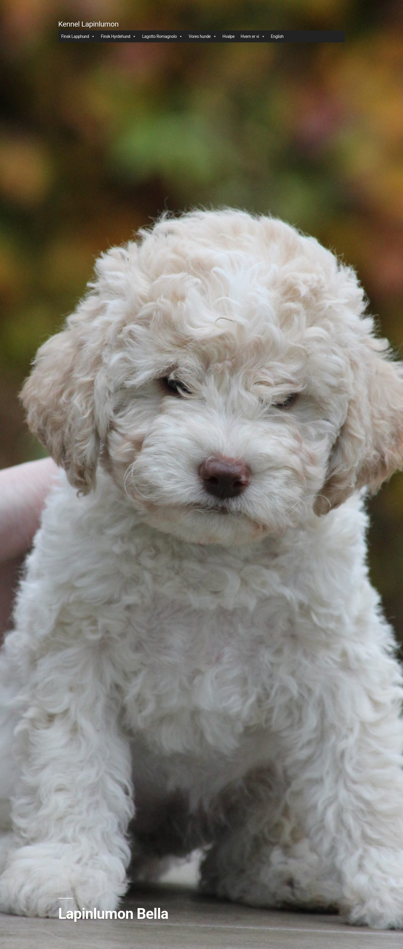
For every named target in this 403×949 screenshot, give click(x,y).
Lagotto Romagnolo (162, 36)
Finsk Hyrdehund (118, 36)
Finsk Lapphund (78, 36)
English (277, 36)
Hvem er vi (253, 36)
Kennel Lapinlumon (88, 24)
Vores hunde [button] (202, 36)
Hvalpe (228, 36)
